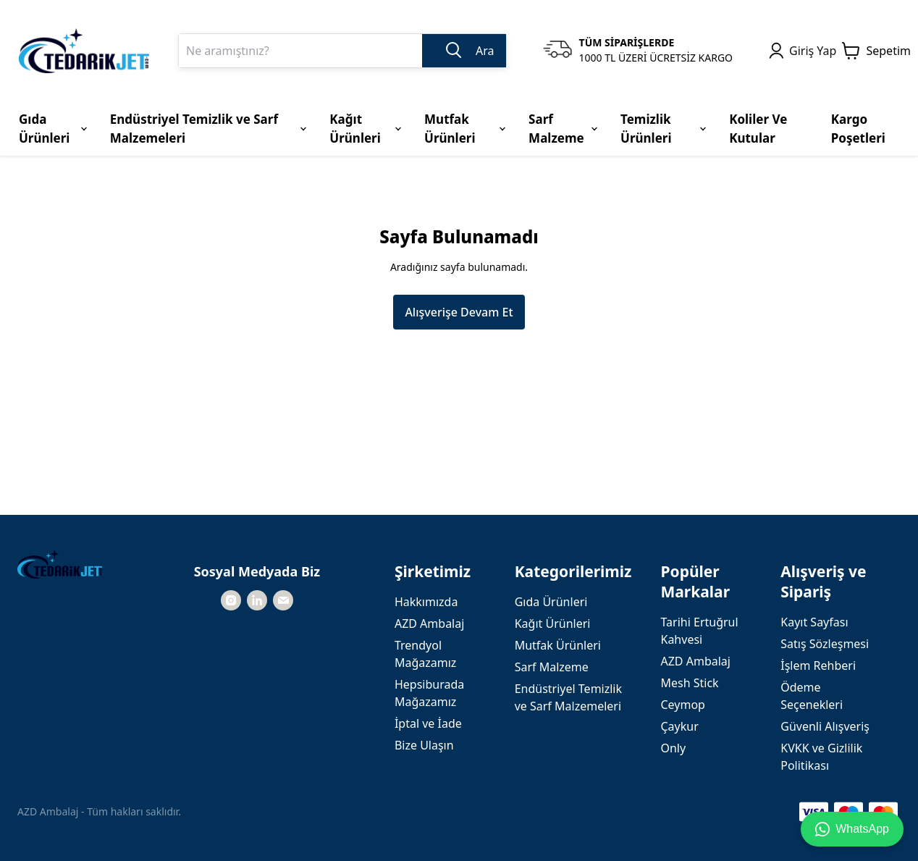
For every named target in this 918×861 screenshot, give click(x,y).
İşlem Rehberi (818, 665)
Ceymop (682, 705)
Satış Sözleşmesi (824, 644)
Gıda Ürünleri (551, 602)
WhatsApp (852, 829)
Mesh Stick (689, 683)
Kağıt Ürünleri (553, 623)
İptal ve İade (428, 723)
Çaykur (679, 726)
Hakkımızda (426, 602)
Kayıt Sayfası (814, 622)
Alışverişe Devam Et (459, 312)
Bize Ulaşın (424, 745)
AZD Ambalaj (429, 623)
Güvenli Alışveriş (824, 726)
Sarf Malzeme (552, 667)
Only (673, 748)
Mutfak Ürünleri (558, 645)
